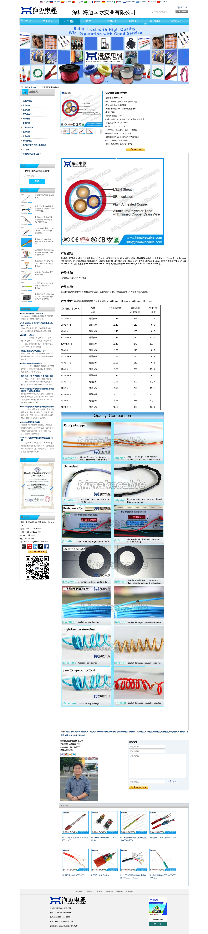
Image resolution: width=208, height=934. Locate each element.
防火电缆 (34, 87)
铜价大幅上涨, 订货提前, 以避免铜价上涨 (37, 376)
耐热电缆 (82, 735)
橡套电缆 (26, 132)
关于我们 (48, 21)
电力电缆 (26, 105)
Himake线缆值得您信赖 (30, 422)
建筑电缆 (84, 732)
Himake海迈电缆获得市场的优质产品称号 (37, 407)
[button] (100, 81)
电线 (68, 732)
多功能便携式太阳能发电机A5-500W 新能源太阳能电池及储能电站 (44, 296)
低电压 (183, 732)
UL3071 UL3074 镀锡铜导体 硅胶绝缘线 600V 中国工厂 (44, 285)
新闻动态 (133, 21)
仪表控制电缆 (28, 128)
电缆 (72, 732)
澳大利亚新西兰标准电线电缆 (34, 145)
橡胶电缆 (112, 732)
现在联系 (37, 551)
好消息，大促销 (27, 335)
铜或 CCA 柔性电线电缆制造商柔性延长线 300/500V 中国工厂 (44, 208)
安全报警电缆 (174, 732)
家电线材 (132, 732)
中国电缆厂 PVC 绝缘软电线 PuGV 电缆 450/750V (44, 241)
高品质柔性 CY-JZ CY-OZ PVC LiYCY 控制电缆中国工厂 (44, 263)
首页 (21, 87)
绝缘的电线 (27, 101)
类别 (27, 87)
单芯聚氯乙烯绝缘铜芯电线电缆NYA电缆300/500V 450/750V (44, 252)
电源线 (77, 732)
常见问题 (155, 21)
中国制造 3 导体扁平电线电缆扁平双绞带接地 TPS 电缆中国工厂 (44, 219)
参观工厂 (91, 21)
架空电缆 (26, 123)
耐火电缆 (148, 732)
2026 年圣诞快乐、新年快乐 (32, 314)
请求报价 (182, 7)
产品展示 (69, 21)
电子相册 (157, 924)
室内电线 (92, 732)
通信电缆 (26, 110)
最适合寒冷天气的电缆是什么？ (33, 351)
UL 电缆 (26, 150)
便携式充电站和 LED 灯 (32, 154)
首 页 (28, 21)
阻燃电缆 (156, 732)
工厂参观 (98, 892)
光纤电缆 (26, 119)
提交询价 (176, 21)
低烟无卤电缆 (102, 732)
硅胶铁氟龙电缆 (71, 735)
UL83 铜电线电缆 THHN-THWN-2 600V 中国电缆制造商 (44, 230)
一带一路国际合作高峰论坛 (31, 363)
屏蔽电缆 (164, 732)
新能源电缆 (27, 141)
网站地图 (119, 892)
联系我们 (112, 21)
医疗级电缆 (27, 114)
